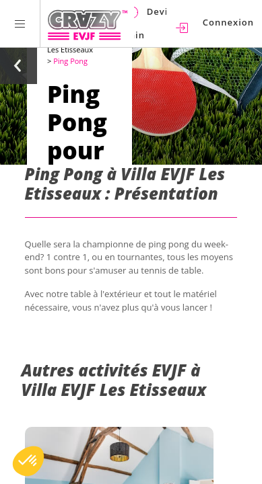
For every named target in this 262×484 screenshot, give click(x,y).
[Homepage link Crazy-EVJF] (87, 23)
